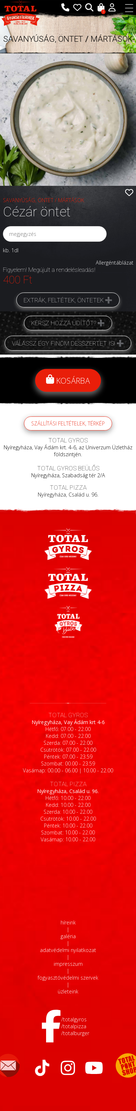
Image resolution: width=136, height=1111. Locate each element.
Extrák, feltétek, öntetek (64, 300)
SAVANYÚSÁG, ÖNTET (43, 39)
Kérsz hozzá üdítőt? (63, 323)
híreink (68, 922)
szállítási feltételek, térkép (68, 430)
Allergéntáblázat (114, 262)
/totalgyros (74, 1019)
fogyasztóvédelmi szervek (68, 977)
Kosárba (68, 380)
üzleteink (68, 991)
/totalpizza (73, 1026)
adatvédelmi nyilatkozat (68, 950)
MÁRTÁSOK (112, 39)
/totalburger (75, 1033)
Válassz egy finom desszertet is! (63, 343)
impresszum (68, 963)
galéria (68, 936)
